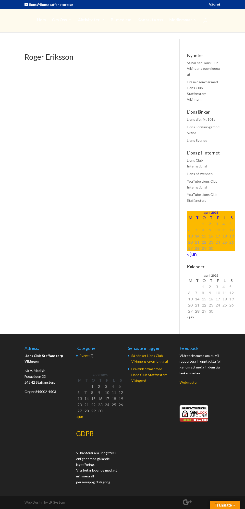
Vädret (214, 4)
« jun (192, 254)
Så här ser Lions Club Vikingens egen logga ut (203, 69)
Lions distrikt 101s (201, 119)
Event (84, 356)
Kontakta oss (150, 20)
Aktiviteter (89, 20)
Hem (41, 20)
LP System (57, 502)
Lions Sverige (197, 140)
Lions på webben (200, 174)
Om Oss (59, 20)
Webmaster (189, 382)
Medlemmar (180, 20)
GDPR (85, 434)
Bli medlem (121, 20)
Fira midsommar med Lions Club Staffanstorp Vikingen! (149, 375)
